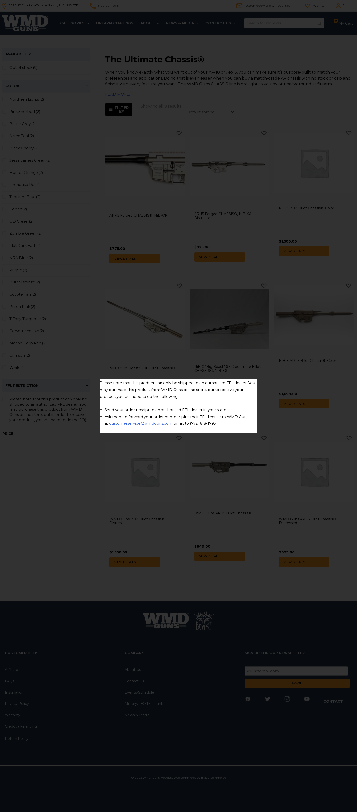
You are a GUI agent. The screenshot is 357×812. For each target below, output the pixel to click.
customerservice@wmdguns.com (141, 423)
